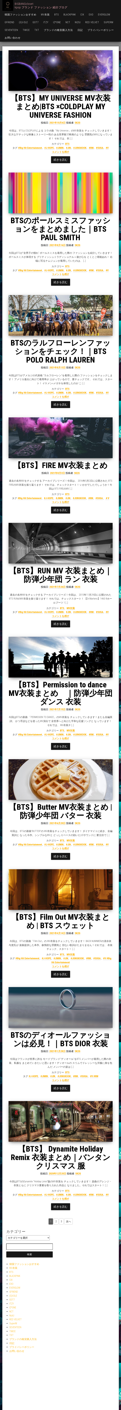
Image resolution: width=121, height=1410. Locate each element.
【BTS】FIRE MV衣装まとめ (60, 465)
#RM (91, 147)
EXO (91, 14)
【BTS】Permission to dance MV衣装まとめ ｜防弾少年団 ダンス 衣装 (60, 693)
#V (107, 147)
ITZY (45, 22)
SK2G (77, 122)
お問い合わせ (13, 37)
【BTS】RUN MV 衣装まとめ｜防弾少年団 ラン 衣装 (60, 575)
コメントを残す (60, 151)
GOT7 (36, 22)
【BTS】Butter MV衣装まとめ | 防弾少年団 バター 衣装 (60, 811)
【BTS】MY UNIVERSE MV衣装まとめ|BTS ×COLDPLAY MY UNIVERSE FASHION (61, 107)
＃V (107, 498)
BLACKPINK (70, 14)
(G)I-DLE (23, 22)
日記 (80, 30)
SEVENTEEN (11, 30)
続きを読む (61, 159)
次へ (68, 1221)
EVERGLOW (104, 14)
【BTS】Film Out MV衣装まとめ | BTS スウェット (60, 921)
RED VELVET (92, 22)
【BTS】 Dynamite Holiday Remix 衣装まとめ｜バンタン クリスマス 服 (60, 1157)
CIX (82, 14)
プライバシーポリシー (100, 30)
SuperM (108, 22)
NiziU (78, 22)
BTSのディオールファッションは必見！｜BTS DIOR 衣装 (60, 1039)
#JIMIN (60, 147)
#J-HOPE (49, 147)
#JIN (68, 147)
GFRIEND (9, 22)
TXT (36, 30)
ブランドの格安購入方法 (58, 30)
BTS (56, 14)
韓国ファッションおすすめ (20, 14)
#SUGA (99, 147)
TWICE (26, 30)
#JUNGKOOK (79, 147)
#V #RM (94, 1076)
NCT (68, 22)
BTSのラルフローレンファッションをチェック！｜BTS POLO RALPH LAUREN (60, 351)
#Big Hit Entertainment (30, 147)
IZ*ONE (57, 22)
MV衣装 (45, 14)
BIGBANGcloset (24, 3)
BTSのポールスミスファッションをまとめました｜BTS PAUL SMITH (60, 229)
